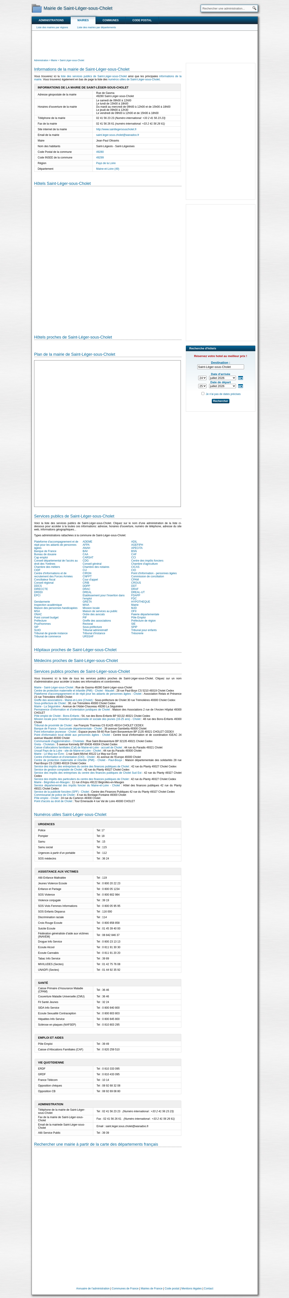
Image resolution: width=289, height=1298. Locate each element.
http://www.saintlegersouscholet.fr (116, 129)
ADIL (134, 541)
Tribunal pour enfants (144, 630)
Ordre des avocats (94, 614)
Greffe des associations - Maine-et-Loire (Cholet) (63, 700)
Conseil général (92, 563)
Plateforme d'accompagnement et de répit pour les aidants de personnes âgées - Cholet (87, 693)
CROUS (136, 582)
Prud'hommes (42, 623)
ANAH (86, 548)
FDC (134, 598)
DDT (134, 585)
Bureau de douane (45, 554)
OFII (133, 611)
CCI (133, 557)
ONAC (38, 614)
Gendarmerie (42, 601)
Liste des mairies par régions (52, 27)
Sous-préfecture (92, 627)
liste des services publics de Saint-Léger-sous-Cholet (94, 76)
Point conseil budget (46, 617)
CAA (85, 554)
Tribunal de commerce (47, 636)
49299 (100, 157)
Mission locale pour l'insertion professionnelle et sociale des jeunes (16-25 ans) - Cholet (87, 719)
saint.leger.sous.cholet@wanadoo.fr (117, 135)
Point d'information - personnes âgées (154, 573)
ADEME (87, 541)
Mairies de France (152, 1288)
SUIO (37, 630)
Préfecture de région (143, 620)
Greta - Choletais (44, 744)
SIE (133, 623)
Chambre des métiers (47, 567)
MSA (37, 611)
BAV (85, 551)
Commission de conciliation (147, 576)
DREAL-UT (138, 592)
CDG (86, 560)
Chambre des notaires (96, 567)
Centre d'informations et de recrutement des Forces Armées (53, 575)
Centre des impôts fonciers (147, 560)
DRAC (86, 589)
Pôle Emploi (138, 617)
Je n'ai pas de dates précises (223, 394)
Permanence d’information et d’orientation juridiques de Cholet (72, 709)
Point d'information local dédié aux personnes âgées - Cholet (72, 734)
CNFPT (87, 576)
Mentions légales (191, 1288)
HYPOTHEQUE (140, 601)
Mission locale (91, 608)
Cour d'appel (90, 579)
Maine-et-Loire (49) (107, 168)
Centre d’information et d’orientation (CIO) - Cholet (64, 757)
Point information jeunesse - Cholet (55, 731)
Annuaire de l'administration (93, 1288)
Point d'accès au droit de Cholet (53, 801)
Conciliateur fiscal (44, 579)
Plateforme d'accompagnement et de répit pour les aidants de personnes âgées (56, 545)
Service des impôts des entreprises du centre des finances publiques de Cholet (81, 766)
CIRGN (87, 573)
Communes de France (125, 1288)
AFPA (86, 544)
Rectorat (88, 623)
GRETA (87, 601)
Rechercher (220, 401)
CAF (134, 554)
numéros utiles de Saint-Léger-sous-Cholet (134, 79)
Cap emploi (41, 557)
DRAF (135, 589)
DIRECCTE (41, 589)
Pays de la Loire (106, 163)
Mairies (83, 20)
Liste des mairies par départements (96, 27)
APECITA (136, 548)
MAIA (86, 604)
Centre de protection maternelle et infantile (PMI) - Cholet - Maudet (74, 690)
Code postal (142, 20)
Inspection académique (48, 604)
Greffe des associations (97, 620)
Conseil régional (44, 582)
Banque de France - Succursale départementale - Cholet (68, 728)
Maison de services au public (100, 611)
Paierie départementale (145, 614)
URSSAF (88, 636)
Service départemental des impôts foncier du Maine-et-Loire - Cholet (77, 785)
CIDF (37, 570)
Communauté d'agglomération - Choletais (59, 741)
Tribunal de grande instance (51, 633)
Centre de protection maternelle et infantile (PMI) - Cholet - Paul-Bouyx (78, 760)
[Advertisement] (144, 44)
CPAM (135, 579)
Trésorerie (137, 633)
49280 (100, 151)
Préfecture (40, 620)
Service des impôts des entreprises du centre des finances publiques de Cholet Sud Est (88, 772)
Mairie (135, 604)
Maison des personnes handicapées (55, 608)
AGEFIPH (137, 544)
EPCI (37, 595)
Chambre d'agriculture (144, 563)
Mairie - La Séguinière (47, 706)
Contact (208, 1288)
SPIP (134, 627)
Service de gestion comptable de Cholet (58, 769)
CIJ (85, 570)
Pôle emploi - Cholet (46, 798)
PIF (85, 617)
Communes (111, 20)
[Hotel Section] (108, 257)
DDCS (38, 585)
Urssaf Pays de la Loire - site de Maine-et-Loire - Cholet (67, 750)
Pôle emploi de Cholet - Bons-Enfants (56, 715)
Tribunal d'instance (94, 633)
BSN (134, 551)
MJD (134, 608)
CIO (133, 570)
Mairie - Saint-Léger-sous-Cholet (53, 687)
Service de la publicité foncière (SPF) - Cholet (61, 791)
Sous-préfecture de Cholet (50, 703)
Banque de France (45, 551)
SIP (36, 627)
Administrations (51, 20)
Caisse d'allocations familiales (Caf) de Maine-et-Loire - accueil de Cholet (78, 747)
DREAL (87, 592)
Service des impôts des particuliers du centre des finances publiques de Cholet (81, 779)
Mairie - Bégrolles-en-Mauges (52, 782)
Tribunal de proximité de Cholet (53, 725)
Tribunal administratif (95, 630)
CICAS (135, 567)
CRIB (86, 582)
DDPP (86, 585)
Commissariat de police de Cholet (54, 794)
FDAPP (135, 595)
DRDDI (38, 592)
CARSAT (88, 557)
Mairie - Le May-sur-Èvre (49, 753)
